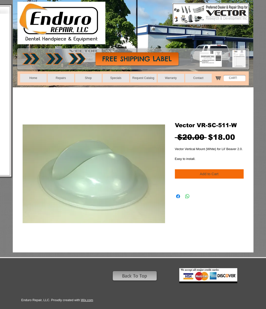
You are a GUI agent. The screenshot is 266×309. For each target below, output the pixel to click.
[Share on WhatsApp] (187, 196)
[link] (236, 78)
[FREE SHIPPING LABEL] (137, 58)
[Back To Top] (135, 275)
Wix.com (87, 300)
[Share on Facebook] (178, 196)
